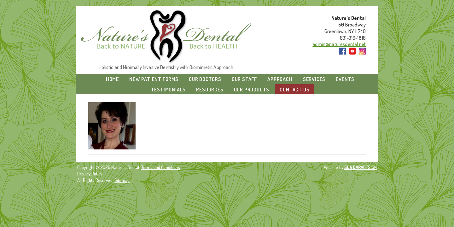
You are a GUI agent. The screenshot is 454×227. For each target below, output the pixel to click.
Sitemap (122, 180)
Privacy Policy (89, 173)
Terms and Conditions (160, 167)
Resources (209, 89)
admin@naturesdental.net (339, 44)
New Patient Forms (153, 79)
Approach (279, 79)
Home (112, 79)
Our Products (252, 89)
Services (314, 79)
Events (345, 79)
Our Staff (244, 79)
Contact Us (294, 89)
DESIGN (360, 167)
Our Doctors (205, 79)
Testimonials (168, 89)
